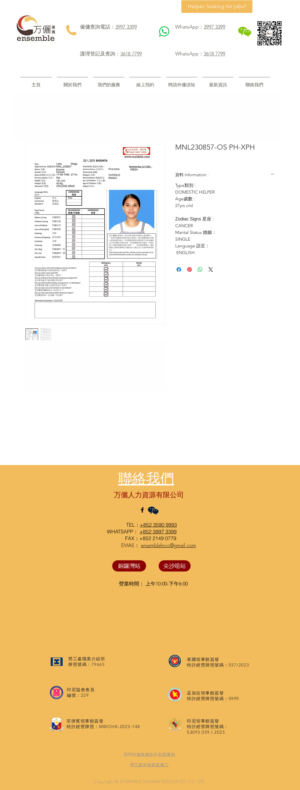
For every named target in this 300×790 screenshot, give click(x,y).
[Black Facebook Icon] (142, 510)
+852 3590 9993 (158, 525)
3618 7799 (131, 54)
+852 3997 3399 (158, 531)
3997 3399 (126, 27)
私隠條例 (166, 754)
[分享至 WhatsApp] (200, 269)
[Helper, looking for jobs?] (216, 6)
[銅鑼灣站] (129, 565)
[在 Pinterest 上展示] (189, 269)
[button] (109, 82)
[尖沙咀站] (175, 565)
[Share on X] (210, 269)
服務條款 (145, 754)
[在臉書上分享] (178, 269)
